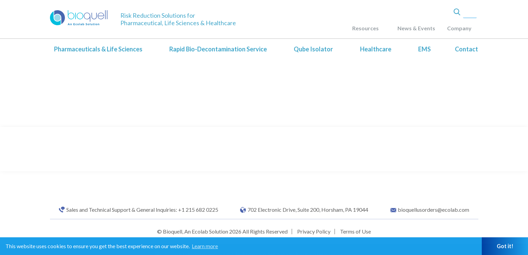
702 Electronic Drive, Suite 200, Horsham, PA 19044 (308, 210)
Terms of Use (355, 231)
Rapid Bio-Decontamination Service (218, 49)
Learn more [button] (205, 246)
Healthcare (375, 49)
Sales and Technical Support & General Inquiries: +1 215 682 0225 (142, 210)
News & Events (416, 28)
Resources (365, 28)
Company (459, 28)
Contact (466, 49)
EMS (424, 49)
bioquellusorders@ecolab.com (433, 210)
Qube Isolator (313, 49)
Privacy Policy (313, 231)
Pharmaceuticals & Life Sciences (98, 49)
